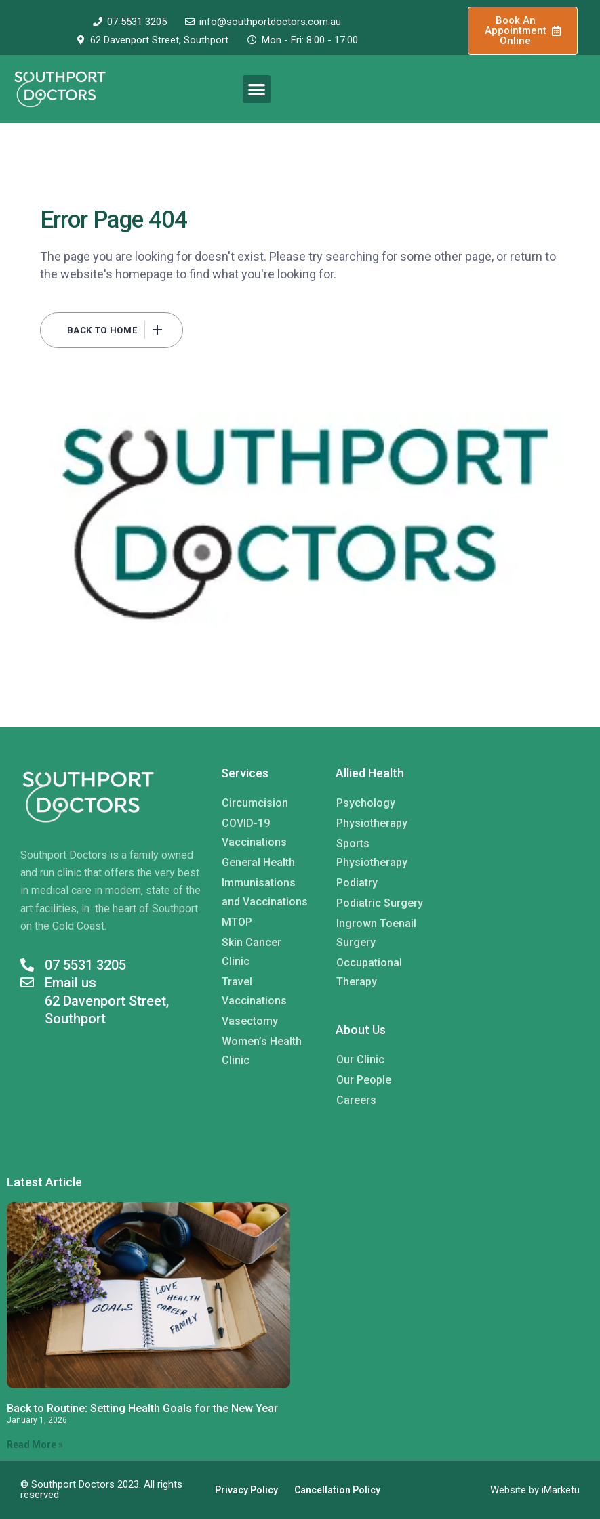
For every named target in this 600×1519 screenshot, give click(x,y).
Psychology (365, 802)
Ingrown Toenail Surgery (376, 933)
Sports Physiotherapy (371, 853)
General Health (258, 862)
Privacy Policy (246, 1489)
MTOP (237, 922)
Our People (363, 1079)
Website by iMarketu (535, 1490)
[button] (257, 89)
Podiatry (357, 882)
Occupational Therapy (369, 972)
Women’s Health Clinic (262, 1051)
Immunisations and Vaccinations (265, 892)
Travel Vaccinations (254, 991)
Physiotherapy (371, 823)
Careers (356, 1100)
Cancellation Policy (337, 1489)
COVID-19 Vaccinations (254, 833)
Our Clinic (360, 1059)
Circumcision (255, 802)
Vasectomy (250, 1020)
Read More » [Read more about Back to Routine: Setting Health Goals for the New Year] (35, 1444)
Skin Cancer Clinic (251, 952)
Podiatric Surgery (379, 903)
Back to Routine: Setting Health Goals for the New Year (142, 1408)
